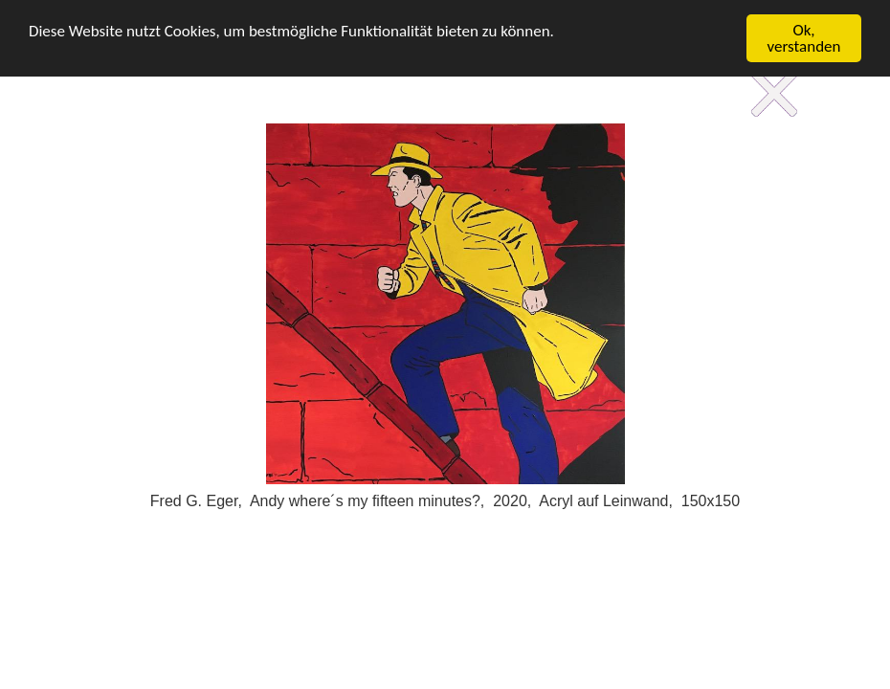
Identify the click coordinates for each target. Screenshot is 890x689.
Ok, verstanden (804, 38)
